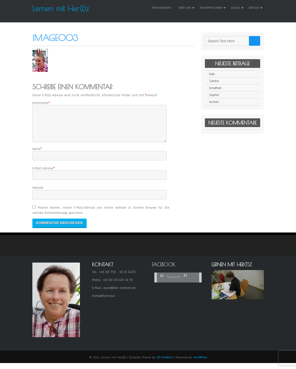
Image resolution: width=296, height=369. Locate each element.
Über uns (184, 8)
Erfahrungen (161, 8)
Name (36, 155)
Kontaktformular (103, 302)
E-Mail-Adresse (42, 174)
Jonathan (215, 88)
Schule (235, 8)
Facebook (163, 270)
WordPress (200, 363)
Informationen (211, 8)
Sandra (214, 81)
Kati (212, 74)
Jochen (214, 102)
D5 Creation (165, 363)
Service (254, 8)
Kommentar (40, 103)
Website (37, 193)
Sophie (214, 95)
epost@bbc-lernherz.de (119, 294)
